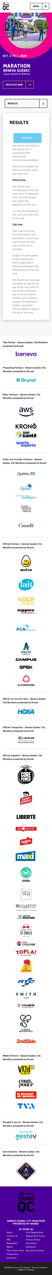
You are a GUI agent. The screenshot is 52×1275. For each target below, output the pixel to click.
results (27, 137)
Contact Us (12, 1236)
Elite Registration (35, 1232)
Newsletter (12, 1243)
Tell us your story (15, 1250)
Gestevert (31, 1247)
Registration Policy (35, 1236)
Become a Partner (35, 1250)
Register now (18, 84)
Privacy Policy (33, 1239)
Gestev (27, 1267)
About (10, 1232)
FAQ (9, 1239)
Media (10, 1247)
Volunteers (31, 1243)
